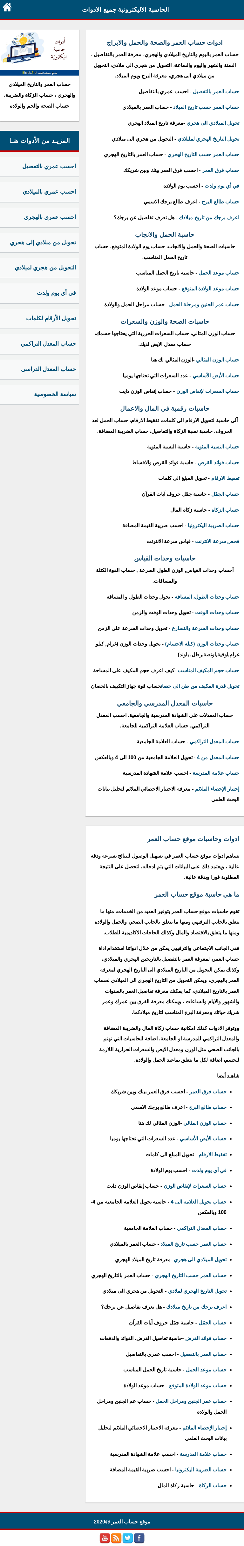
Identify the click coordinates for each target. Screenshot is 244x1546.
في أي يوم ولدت (222, 186)
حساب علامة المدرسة (216, 773)
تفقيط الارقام (225, 478)
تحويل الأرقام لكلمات (51, 318)
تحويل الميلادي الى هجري (212, 123)
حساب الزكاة (225, 510)
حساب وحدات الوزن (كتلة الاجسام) (202, 644)
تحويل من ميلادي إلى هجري (43, 242)
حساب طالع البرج (220, 201)
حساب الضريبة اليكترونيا (213, 525)
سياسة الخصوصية (55, 394)
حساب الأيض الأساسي (216, 375)
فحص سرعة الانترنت (217, 541)
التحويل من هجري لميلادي (45, 267)
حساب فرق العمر (220, 170)
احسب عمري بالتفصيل (49, 166)
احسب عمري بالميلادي (49, 192)
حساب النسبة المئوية (217, 446)
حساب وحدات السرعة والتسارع (205, 628)
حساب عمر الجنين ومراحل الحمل (191, 1401)
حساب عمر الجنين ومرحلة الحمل (204, 304)
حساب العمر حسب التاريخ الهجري (203, 154)
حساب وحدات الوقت (217, 612)
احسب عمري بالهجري (50, 217)
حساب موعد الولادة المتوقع (210, 288)
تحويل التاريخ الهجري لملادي (197, 1291)
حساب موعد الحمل (219, 272)
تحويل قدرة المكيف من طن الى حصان (200, 686)
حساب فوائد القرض (218, 462)
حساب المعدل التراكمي (214, 741)
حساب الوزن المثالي (217, 359)
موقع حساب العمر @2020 (122, 1521)
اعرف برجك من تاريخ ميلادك (209, 217)
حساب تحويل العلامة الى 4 (199, 1201)
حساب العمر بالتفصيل (216, 91)
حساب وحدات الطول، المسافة (207, 597)
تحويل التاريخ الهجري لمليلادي (208, 139)
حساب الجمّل (224, 494)
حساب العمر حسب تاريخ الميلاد (206, 107)
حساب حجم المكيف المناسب (208, 670)
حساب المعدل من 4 (217, 757)
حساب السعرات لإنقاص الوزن (207, 391)
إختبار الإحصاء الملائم (217, 789)
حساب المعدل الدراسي (48, 369)
